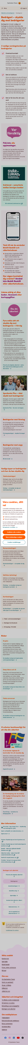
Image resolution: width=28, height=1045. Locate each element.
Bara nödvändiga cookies (14, 537)
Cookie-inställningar (14, 542)
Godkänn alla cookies (14, 532)
